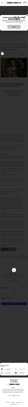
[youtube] (14, 396)
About (12, 402)
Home (8, 402)
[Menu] (2, 2)
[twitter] (12, 396)
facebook (8, 369)
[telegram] (19, 396)
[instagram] (16, 396)
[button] (20, 3)
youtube (22, 373)
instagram (8, 373)
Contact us (19, 402)
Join (14, 27)
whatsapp (22, 369)
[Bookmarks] (24, 2)
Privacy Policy (14, 404)
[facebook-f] (9, 396)
